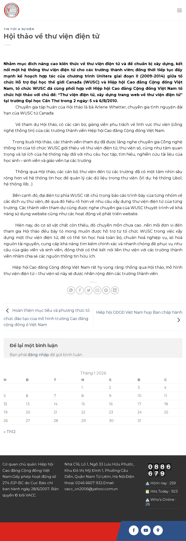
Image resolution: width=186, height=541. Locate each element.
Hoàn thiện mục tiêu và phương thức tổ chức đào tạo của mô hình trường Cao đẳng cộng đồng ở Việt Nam (47, 317)
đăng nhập (38, 354)
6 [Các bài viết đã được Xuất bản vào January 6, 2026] (27, 396)
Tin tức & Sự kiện (19, 29)
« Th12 (10, 431)
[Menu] (179, 10)
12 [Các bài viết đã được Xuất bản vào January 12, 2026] (5, 404)
